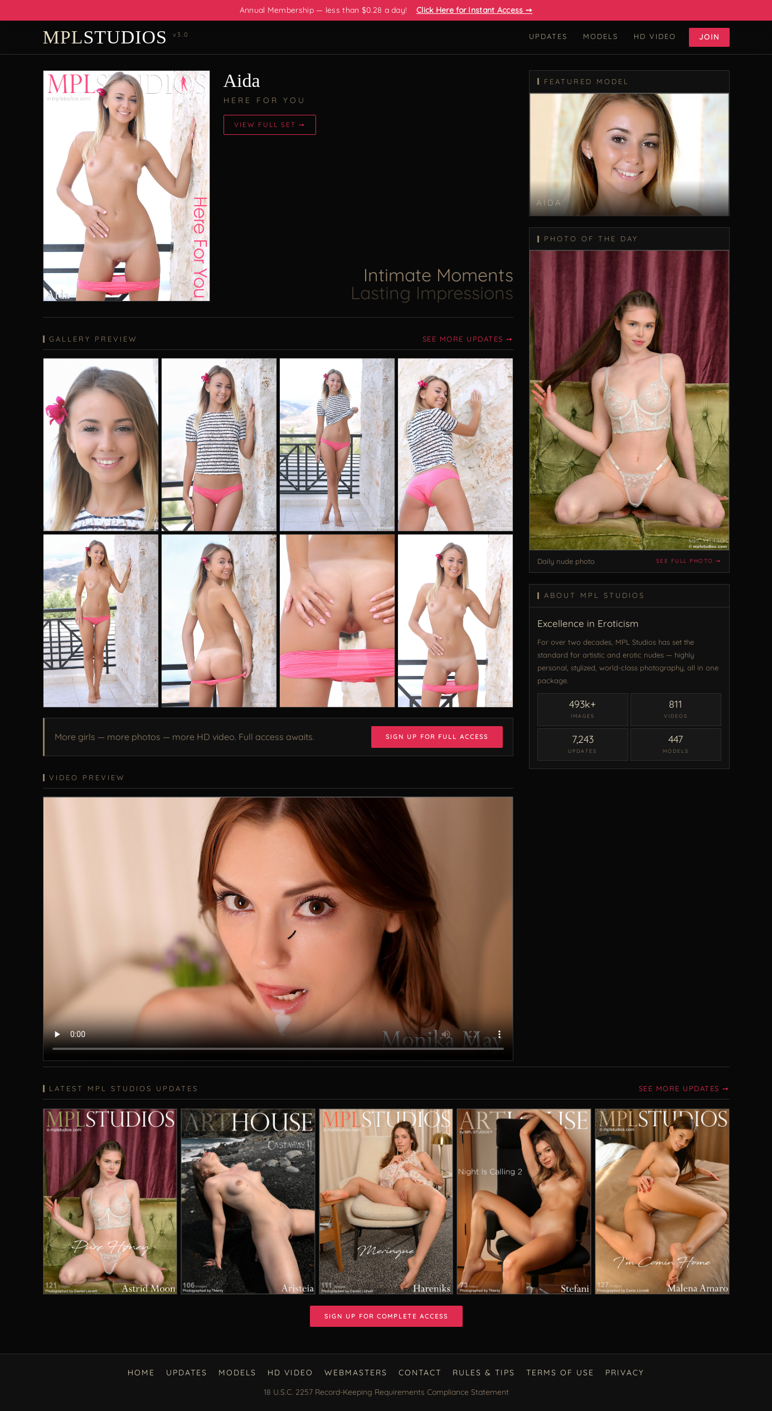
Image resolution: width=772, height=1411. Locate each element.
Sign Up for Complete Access (386, 1316)
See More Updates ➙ (468, 338)
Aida (242, 80)
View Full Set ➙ (269, 124)
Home (141, 1373)
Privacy (624, 1373)
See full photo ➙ (688, 561)
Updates (548, 36)
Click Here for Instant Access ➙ (474, 10)
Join (709, 36)
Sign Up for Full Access (437, 737)
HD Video (655, 36)
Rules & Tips (484, 1373)
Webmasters (355, 1373)
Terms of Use (560, 1373)
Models (600, 36)
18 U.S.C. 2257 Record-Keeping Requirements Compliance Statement (386, 1392)
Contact (420, 1373)
